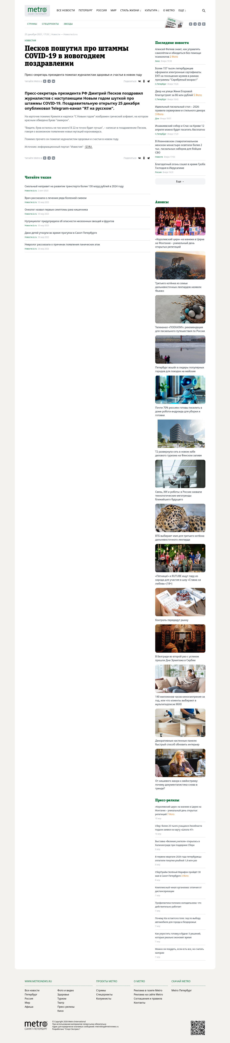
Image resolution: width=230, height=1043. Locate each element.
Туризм (61, 998)
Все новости (66, 10)
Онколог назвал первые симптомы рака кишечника (56, 209)
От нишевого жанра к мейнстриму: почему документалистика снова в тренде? (176, 784)
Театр (60, 1002)
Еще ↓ (182, 10)
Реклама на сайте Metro (148, 994)
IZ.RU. (89, 146)
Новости (159, 157)
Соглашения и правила (148, 998)
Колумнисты (103, 998)
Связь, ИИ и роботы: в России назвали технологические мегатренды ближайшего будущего (178, 495)
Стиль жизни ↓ (130, 10)
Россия (101, 10)
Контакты (139, 1002)
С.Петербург (160, 84)
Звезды (68, 23)
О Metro (169, 10)
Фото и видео (65, 990)
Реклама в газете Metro (148, 990)
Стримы (32, 23)
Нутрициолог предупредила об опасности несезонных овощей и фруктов (69, 221)
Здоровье (63, 994)
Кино (157, 61)
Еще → (180, 181)
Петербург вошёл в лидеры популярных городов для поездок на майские (179, 369)
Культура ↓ (152, 10)
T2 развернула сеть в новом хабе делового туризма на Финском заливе (178, 453)
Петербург (86, 10)
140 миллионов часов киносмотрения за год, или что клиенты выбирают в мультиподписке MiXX (180, 700)
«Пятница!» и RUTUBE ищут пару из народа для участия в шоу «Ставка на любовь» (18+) (178, 579)
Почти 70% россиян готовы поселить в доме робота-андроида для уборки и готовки (178, 411)
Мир (113, 10)
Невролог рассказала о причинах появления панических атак (62, 244)
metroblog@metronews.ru (107, 1026)
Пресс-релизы (65, 1006)
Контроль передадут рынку (171, 620)
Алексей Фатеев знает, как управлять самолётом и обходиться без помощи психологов (178, 52)
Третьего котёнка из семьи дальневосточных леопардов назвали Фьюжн (178, 286)
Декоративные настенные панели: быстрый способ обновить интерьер (177, 742)
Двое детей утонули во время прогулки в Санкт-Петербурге (61, 233)
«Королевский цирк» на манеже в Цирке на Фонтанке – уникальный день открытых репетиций (179, 243)
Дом (157, 118)
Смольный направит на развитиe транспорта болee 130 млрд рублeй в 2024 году (74, 186)
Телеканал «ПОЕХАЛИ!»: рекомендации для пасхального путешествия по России (180, 329)
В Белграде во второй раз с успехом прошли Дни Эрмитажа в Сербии (177, 658)
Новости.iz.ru (70, 34)
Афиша (29, 1006)
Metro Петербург (182, 990)
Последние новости (172, 43)
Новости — (57, 34)
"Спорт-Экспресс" (72, 1029)
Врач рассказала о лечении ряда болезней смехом (56, 198)
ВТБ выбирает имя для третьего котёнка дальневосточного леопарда (179, 537)
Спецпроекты (50, 23)
